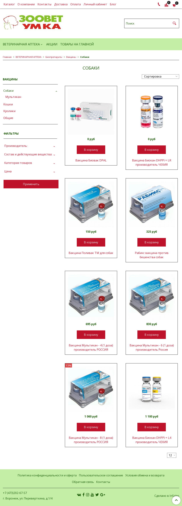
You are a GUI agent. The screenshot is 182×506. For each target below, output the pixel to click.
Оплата (75, 4)
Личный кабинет (95, 4)
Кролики (9, 111)
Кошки (8, 104)
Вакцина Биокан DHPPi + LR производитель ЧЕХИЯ (151, 162)
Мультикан (13, 97)
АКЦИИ (51, 44)
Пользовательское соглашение (101, 475)
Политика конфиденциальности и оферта (47, 475)
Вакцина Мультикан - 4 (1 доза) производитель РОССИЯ (91, 347)
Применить (31, 184)
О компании (26, 4)
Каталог (9, 4)
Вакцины (71, 57)
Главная (7, 57)
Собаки (8, 91)
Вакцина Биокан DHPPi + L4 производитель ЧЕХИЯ (151, 440)
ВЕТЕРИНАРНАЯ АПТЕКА (21, 44)
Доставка (61, 4)
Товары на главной (77, 44)
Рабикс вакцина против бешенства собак (151, 255)
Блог (113, 4)
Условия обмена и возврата (144, 475)
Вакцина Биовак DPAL (91, 160)
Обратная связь (83, 482)
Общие (8, 118)
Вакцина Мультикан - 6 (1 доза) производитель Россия (152, 347)
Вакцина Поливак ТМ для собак (91, 253)
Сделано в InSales (166, 495)
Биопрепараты (54, 57)
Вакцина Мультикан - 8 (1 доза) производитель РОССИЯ (91, 440)
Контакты (44, 4)
